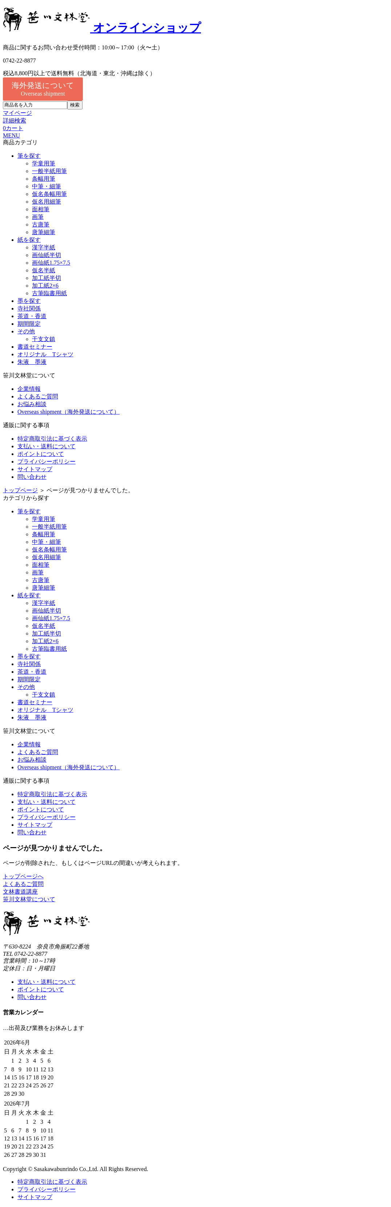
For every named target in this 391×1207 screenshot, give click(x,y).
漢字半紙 (43, 247)
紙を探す (29, 240)
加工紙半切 (46, 278)
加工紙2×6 (45, 285)
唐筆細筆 (43, 232)
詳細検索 (14, 120)
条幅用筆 (43, 179)
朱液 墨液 (32, 362)
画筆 (38, 217)
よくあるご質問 (37, 396)
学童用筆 (43, 163)
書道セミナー (34, 347)
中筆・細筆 (46, 186)
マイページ (17, 113)
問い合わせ (32, 477)
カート (13, 128)
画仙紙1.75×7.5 (51, 263)
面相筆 (40, 209)
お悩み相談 (32, 404)
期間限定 (29, 324)
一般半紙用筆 (49, 171)
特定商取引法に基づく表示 (52, 439)
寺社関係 (29, 308)
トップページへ (23, 876)
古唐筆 (40, 224)
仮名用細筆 (46, 202)
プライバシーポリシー (46, 461)
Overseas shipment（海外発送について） (68, 412)
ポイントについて (40, 454)
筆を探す (29, 156)
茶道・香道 (32, 316)
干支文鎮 (43, 339)
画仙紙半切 (46, 255)
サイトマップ (34, 469)
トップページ (20, 490)
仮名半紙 (43, 270)
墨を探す (29, 301)
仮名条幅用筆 (49, 194)
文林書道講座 (20, 892)
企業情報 (29, 389)
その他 (26, 331)
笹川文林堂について (29, 899)
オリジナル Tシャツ (45, 354)
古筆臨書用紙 (49, 293)
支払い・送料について (46, 446)
